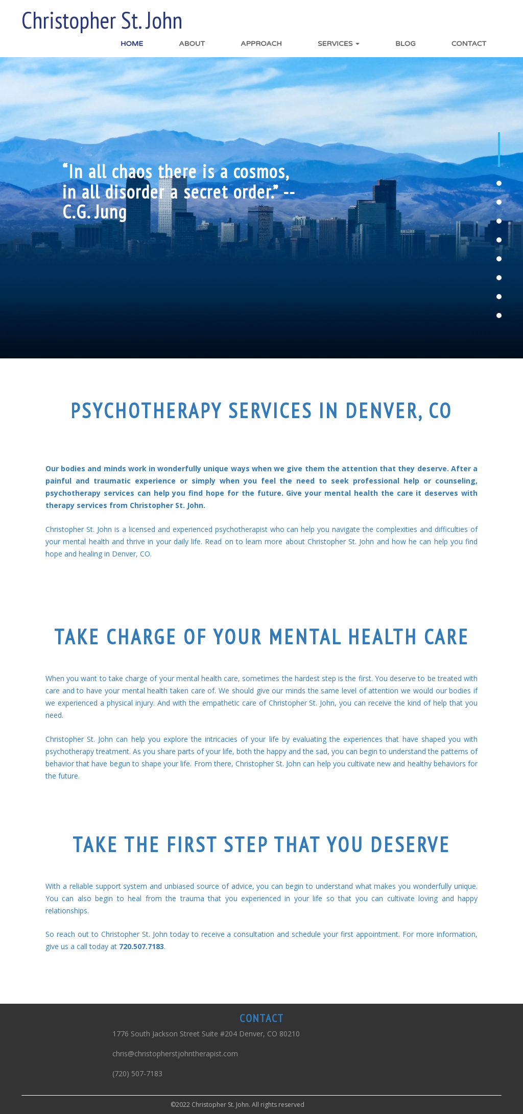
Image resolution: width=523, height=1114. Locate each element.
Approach (261, 43)
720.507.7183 (141, 946)
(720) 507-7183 (137, 1073)
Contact (468, 43)
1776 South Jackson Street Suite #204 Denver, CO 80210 (206, 1033)
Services (339, 43)
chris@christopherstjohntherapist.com (175, 1053)
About (192, 43)
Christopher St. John (101, 20)
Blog (405, 43)
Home (132, 43)
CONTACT (262, 1018)
